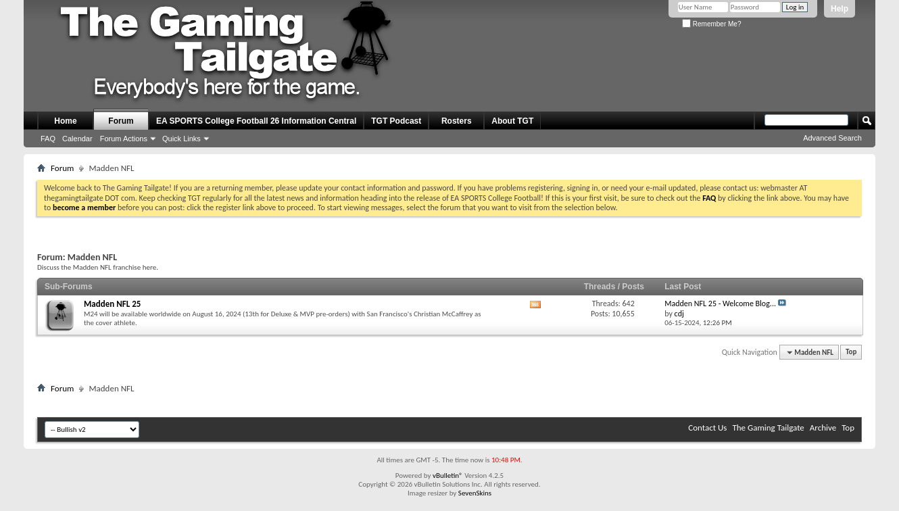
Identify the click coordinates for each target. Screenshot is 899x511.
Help (839, 9)
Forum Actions (123, 139)
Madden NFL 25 (112, 304)
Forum (120, 121)
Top (851, 352)
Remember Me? (711, 24)
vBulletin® (448, 475)
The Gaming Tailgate (768, 427)
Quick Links (181, 139)
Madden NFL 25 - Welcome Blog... (720, 303)
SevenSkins (474, 493)
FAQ (48, 139)
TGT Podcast (396, 121)
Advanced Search (832, 138)
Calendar (77, 139)
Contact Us (707, 427)
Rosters (456, 121)
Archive (823, 427)
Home (65, 121)
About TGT (512, 121)
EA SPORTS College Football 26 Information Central (256, 121)
